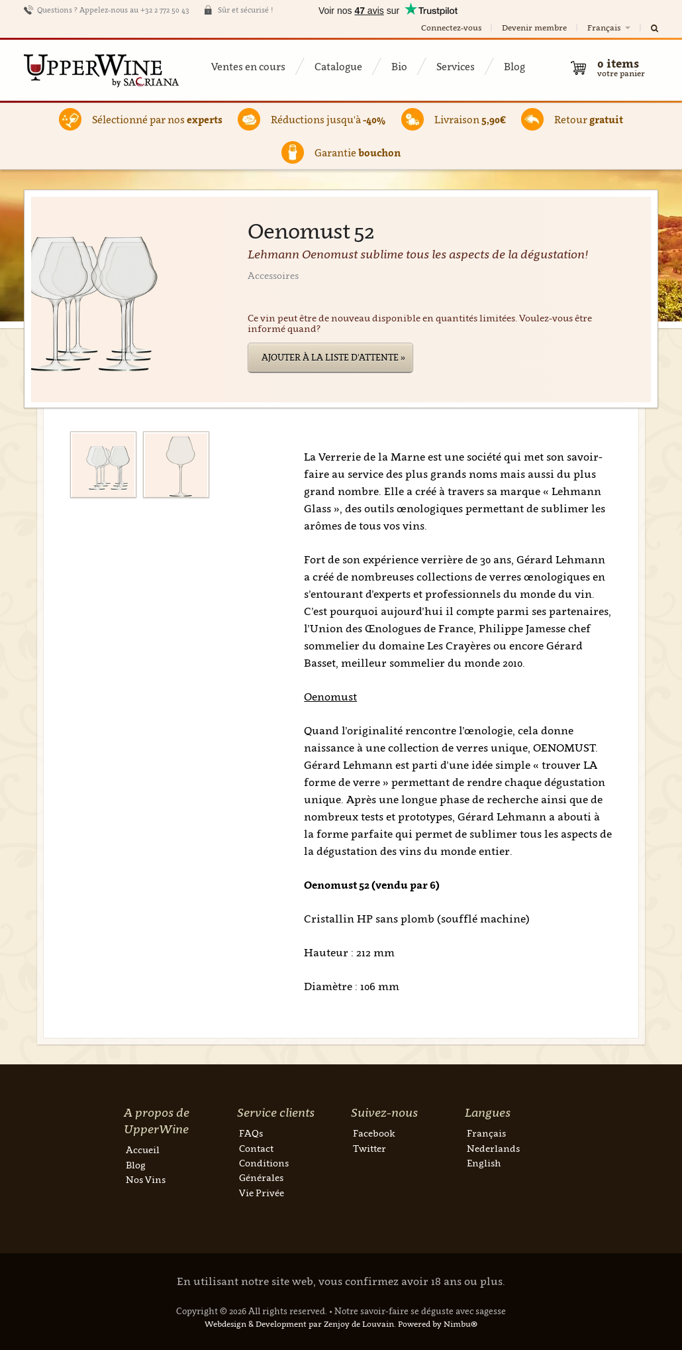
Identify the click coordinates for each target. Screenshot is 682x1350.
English (484, 1162)
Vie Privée (261, 1192)
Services (455, 66)
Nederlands (493, 1148)
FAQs (251, 1133)
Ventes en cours (248, 66)
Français (609, 27)
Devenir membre (534, 27)
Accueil (143, 1149)
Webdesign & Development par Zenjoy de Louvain (299, 1324)
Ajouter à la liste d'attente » (333, 357)
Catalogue (338, 66)
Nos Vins (146, 1179)
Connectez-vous (451, 27)
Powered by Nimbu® (437, 1324)
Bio (399, 66)
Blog (514, 66)
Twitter (369, 1148)
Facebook (374, 1133)
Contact (256, 1148)
